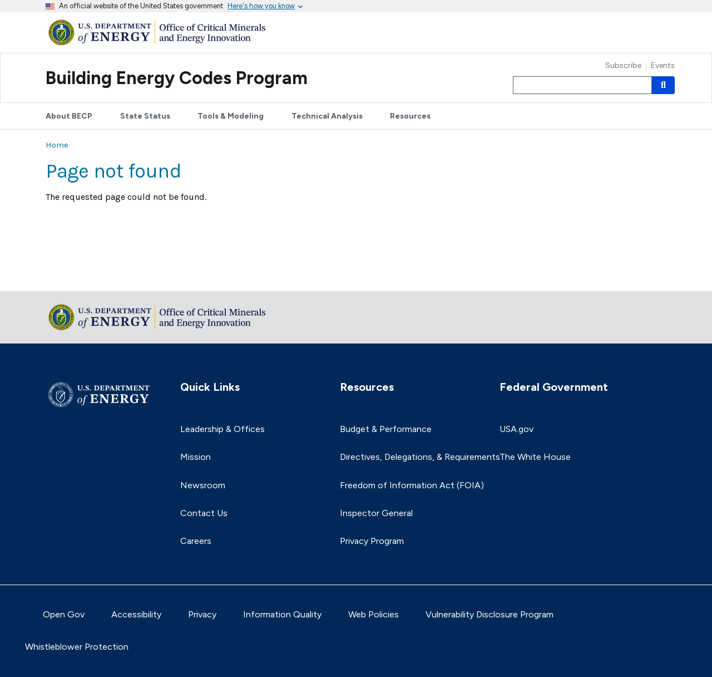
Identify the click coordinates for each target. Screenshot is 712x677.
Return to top (73, 275)
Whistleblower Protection (76, 646)
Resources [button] (410, 116)
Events (663, 66)
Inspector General (376, 513)
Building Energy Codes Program (177, 78)
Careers (195, 541)
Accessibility (136, 614)
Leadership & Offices (222, 429)
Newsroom (202, 485)
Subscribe (623, 66)
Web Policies (373, 614)
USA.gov (516, 429)
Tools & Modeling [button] (230, 116)
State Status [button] (145, 116)
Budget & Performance (386, 429)
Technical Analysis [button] (327, 116)
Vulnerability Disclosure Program (489, 614)
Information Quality (282, 614)
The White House (535, 457)
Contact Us (204, 513)
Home (57, 145)
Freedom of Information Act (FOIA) (412, 485)
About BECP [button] (69, 116)
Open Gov (64, 614)
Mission (195, 457)
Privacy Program (372, 541)
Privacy (202, 614)
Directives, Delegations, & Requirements (420, 457)
